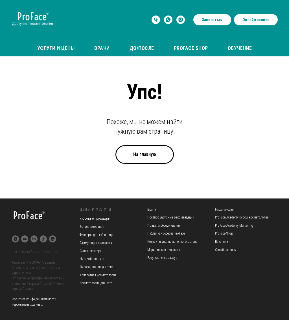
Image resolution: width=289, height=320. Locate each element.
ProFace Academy (227, 217)
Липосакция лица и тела (96, 267)
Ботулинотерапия (92, 227)
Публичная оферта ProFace (166, 233)
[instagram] (180, 20)
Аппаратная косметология (98, 275)
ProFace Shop (191, 48)
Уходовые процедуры (95, 218)
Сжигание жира (91, 251)
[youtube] (24, 238)
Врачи (102, 48)
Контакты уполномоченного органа (172, 242)
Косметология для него (96, 283)
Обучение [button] (240, 48)
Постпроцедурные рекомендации (170, 217)
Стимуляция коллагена (96, 243)
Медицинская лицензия (163, 250)
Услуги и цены (56, 48)
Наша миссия (224, 209)
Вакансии (221, 242)
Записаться (212, 19)
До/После (142, 48)
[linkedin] (34, 238)
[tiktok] (43, 238)
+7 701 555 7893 (45, 252)
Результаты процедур (162, 258)
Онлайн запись (255, 19)
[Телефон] (156, 20)
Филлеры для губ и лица (96, 235)
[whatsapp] (168, 20)
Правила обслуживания (164, 226)
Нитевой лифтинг (92, 259)
